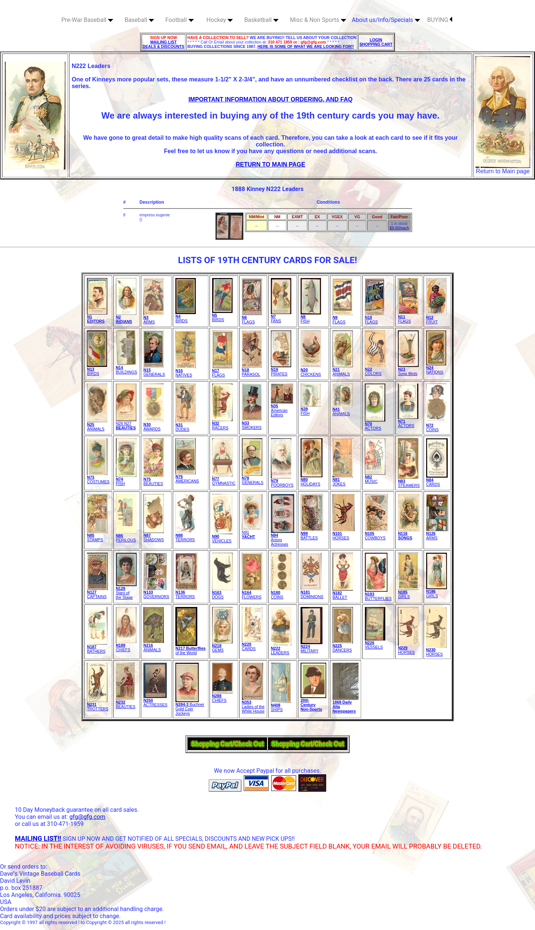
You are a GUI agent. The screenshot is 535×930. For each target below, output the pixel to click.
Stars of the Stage (126, 591)
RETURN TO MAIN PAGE (270, 164)
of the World (190, 648)
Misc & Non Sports (318, 19)
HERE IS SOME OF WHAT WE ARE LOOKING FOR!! (305, 46)
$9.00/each (399, 228)
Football (179, 19)
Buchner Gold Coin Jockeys (189, 707)
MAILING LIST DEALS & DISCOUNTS (164, 44)
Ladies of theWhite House (253, 704)
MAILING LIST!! (38, 838)
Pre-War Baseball (87, 19)
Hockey (220, 19)
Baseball (139, 19)
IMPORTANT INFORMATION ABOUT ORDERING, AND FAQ (270, 99)
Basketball (261, 19)
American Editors (282, 408)
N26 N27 (126, 423)
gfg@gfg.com (87, 816)
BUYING (440, 19)
